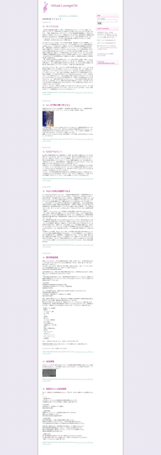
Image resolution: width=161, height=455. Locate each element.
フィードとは (101, 55)
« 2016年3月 (61, 16)
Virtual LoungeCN (64, 5)
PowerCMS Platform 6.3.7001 (106, 63)
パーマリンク (78, 92)
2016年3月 (110, 40)
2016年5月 (110, 43)
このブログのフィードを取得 (105, 53)
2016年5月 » (74, 16)
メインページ (103, 47)
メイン (68, 16)
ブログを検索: (101, 18)
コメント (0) (86, 92)
